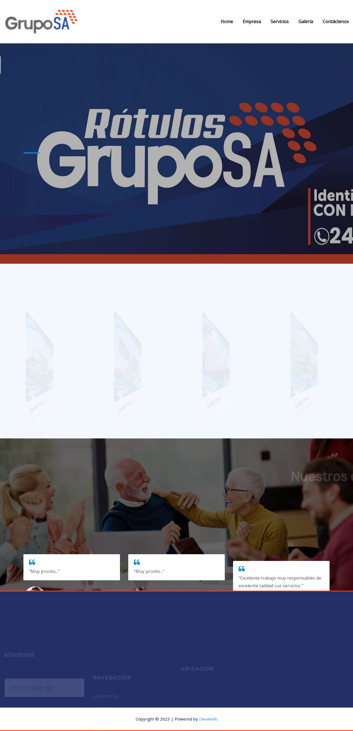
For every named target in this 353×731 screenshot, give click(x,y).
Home (227, 21)
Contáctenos (336, 21)
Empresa (252, 21)
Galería (305, 21)
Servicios (280, 21)
